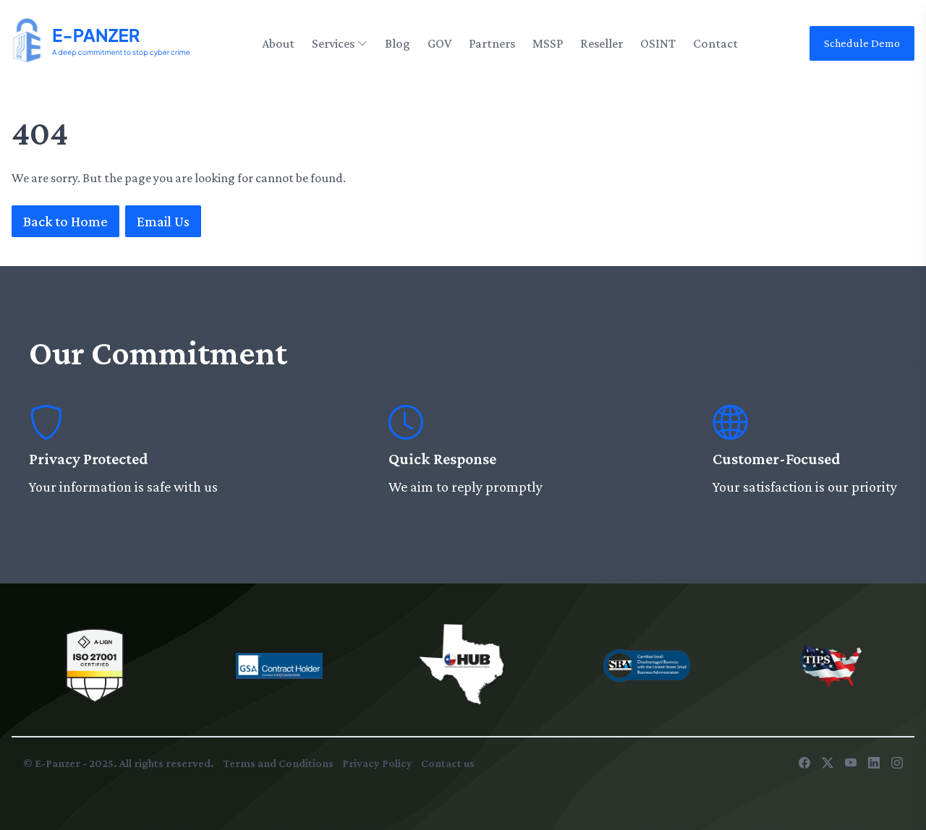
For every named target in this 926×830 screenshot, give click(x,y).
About (278, 43)
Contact (715, 43)
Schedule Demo (862, 43)
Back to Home (65, 221)
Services (340, 43)
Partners (492, 43)
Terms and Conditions (278, 763)
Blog (397, 43)
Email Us (163, 221)
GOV (439, 43)
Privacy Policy (377, 763)
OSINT (658, 43)
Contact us (448, 763)
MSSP (547, 43)
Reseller (601, 43)
